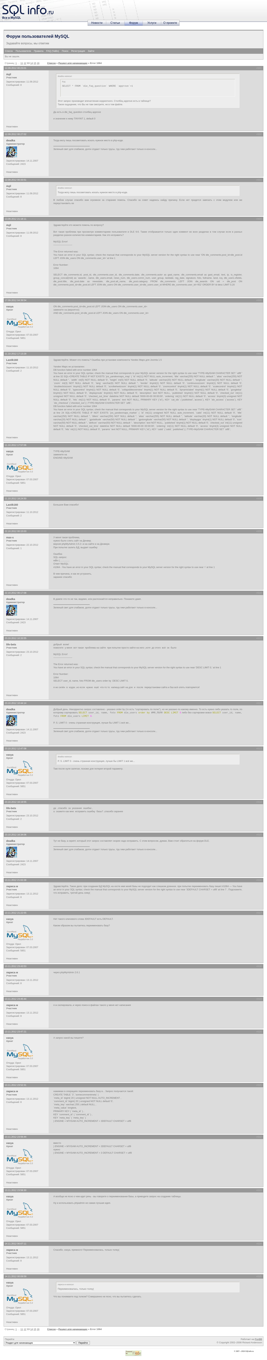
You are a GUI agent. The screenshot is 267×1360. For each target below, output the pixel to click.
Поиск (65, 51)
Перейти (47, 1341)
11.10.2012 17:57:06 (15, 445)
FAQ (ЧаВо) (52, 51)
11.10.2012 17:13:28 (15, 353)
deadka (10, 140)
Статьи (115, 22)
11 (21, 63)
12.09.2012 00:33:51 (15, 179)
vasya (9, 306)
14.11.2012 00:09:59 (15, 1276)
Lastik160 (12, 359)
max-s (10, 537)
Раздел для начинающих (72, 63)
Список (9, 51)
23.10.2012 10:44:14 (15, 703)
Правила (38, 51)
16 (38, 63)
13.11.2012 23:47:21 (15, 1031)
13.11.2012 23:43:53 (15, 966)
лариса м (12, 886)
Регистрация (78, 51)
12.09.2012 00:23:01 (15, 68)
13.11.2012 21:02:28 (15, 880)
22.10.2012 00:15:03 (15, 531)
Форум (133, 22)
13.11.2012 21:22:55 (15, 912)
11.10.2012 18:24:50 (15, 498)
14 (31, 63)
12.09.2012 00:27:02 (15, 134)
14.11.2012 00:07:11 (15, 1243)
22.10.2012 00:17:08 (15, 592)
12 (25, 63)
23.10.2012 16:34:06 (15, 834)
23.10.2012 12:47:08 (15, 748)
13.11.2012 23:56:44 (15, 1136)
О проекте (170, 22)
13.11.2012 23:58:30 (15, 1190)
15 (35, 63)
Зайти (91, 51)
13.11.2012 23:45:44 (15, 999)
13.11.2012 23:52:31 (15, 1085)
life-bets (11, 644)
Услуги (151, 22)
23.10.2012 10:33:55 (15, 638)
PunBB (258, 1339)
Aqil (8, 74)
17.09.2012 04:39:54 (15, 300)
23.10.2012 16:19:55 (15, 802)
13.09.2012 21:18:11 (15, 218)
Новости (97, 22)
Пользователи (23, 51)
